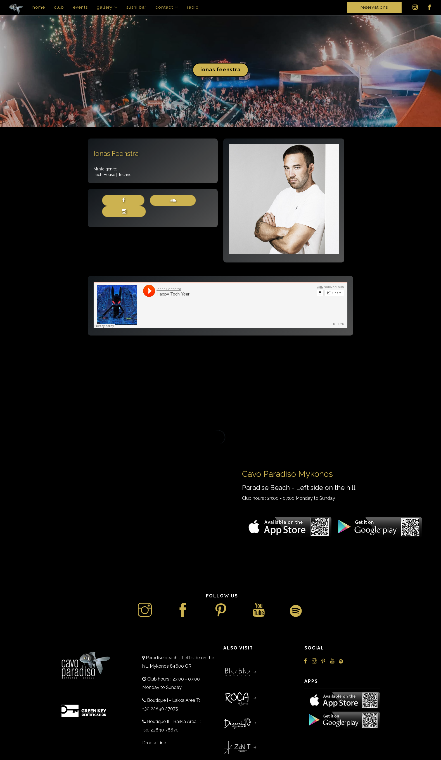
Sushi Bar (136, 7)
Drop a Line (154, 742)
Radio (193, 7)
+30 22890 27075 (160, 708)
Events (80, 7)
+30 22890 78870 (160, 730)
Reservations (374, 7)
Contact (164, 7)
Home (38, 7)
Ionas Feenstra (220, 69)
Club (59, 7)
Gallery (104, 7)
